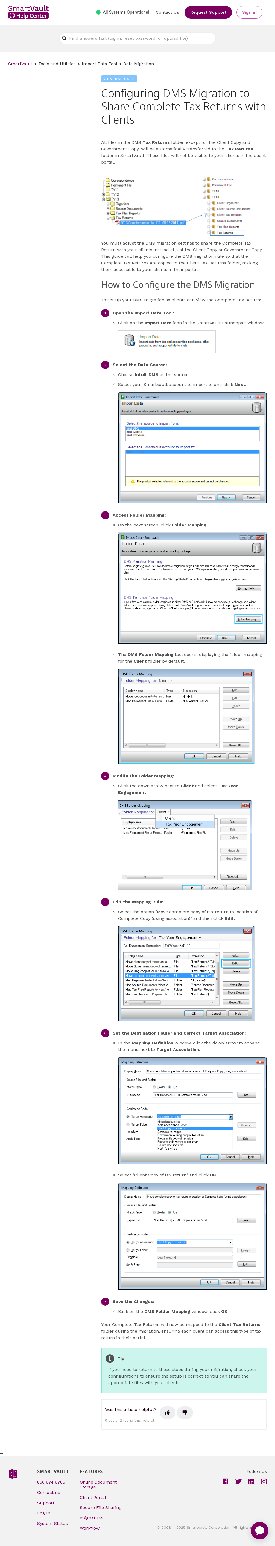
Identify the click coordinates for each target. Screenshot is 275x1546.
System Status (52, 1523)
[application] (259, 1530)
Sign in (249, 12)
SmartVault (20, 63)
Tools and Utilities (57, 63)
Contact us (48, 1492)
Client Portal (93, 1497)
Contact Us (167, 12)
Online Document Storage (98, 1484)
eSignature (91, 1518)
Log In (43, 1513)
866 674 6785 (51, 1482)
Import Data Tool (99, 63)
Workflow (90, 1528)
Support (45, 1502)
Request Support (208, 12)
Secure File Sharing (100, 1507)
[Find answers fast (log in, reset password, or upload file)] (137, 38)
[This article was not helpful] (185, 1412)
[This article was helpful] (167, 1412)
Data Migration (138, 63)
